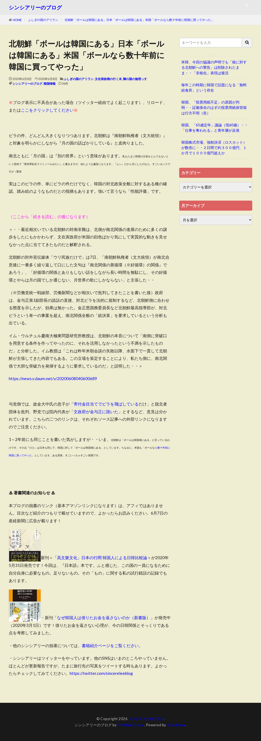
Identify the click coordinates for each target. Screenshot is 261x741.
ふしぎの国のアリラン (43, 20)
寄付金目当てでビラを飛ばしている (106, 403)
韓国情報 (50, 83)
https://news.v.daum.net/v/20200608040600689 (53, 378)
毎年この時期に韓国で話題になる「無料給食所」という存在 (214, 87)
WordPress (177, 725)
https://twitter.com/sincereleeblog (101, 673)
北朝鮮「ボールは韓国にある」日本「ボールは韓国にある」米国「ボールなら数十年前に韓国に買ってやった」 (139, 20)
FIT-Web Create (130, 725)
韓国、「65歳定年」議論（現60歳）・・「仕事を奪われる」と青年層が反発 (214, 128)
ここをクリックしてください (47, 110)
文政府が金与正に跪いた (96, 411)
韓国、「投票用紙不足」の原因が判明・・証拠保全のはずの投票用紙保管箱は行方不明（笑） (214, 107)
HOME (17, 20)
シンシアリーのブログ (35, 7)
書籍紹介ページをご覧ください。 (112, 645)
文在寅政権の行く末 (108, 79)
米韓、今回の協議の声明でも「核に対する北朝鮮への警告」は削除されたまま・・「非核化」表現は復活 (214, 67)
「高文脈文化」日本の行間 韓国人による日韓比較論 (100, 557)
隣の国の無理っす (135, 79)
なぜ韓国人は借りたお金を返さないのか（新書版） (103, 617)
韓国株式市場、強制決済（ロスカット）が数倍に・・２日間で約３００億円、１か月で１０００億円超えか (214, 147)
